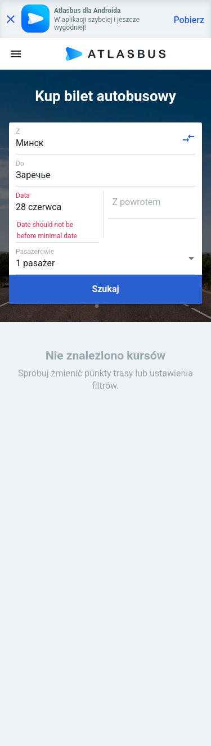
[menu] (15, 53)
